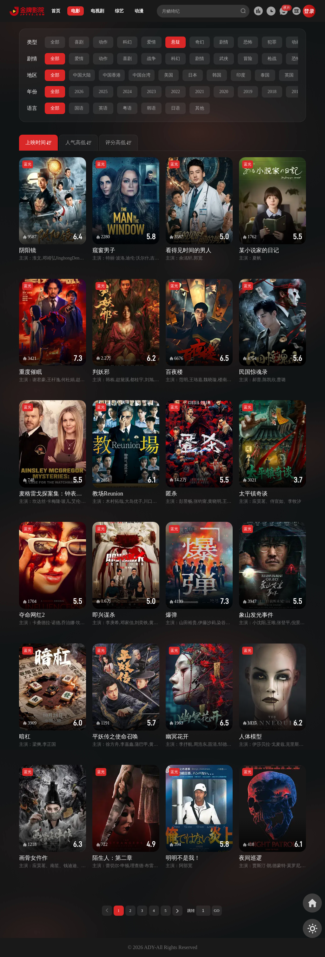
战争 (151, 58)
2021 (199, 91)
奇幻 (199, 42)
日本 (192, 75)
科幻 (127, 42)
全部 (54, 42)
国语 (79, 108)
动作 (103, 42)
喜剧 (79, 42)
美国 (168, 75)
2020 (223, 91)
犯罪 (272, 42)
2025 (103, 91)
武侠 (223, 58)
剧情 (223, 42)
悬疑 (175, 42)
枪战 (272, 58)
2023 (151, 91)
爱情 (151, 42)
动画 (296, 42)
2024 (127, 91)
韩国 (216, 75)
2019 (247, 91)
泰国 (265, 75)
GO (216, 910)
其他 (199, 108)
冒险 (247, 58)
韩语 (151, 108)
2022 (175, 91)
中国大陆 (82, 75)
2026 (79, 91)
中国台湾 (141, 75)
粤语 (127, 108)
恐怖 (247, 42)
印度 (240, 75)
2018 (272, 91)
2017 (296, 91)
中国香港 (112, 75)
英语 (103, 108)
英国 (289, 75)
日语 (175, 108)
